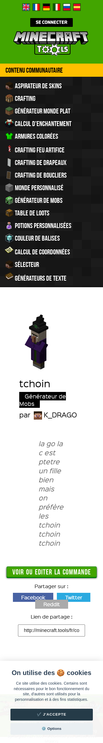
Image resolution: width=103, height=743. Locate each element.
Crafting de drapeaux (35, 162)
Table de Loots (27, 213)
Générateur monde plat (37, 111)
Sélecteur (22, 264)
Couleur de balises (32, 238)
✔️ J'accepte (51, 714)
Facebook (33, 597)
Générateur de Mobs (34, 200)
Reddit (51, 604)
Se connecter (51, 22)
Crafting (20, 98)
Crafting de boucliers (36, 175)
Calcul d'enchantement (38, 123)
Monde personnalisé (34, 187)
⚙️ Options (51, 729)
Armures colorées (31, 136)
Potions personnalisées (38, 225)
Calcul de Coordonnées (37, 251)
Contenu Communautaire (34, 70)
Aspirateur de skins (33, 85)
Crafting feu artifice (35, 149)
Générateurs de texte (35, 277)
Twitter (73, 597)
